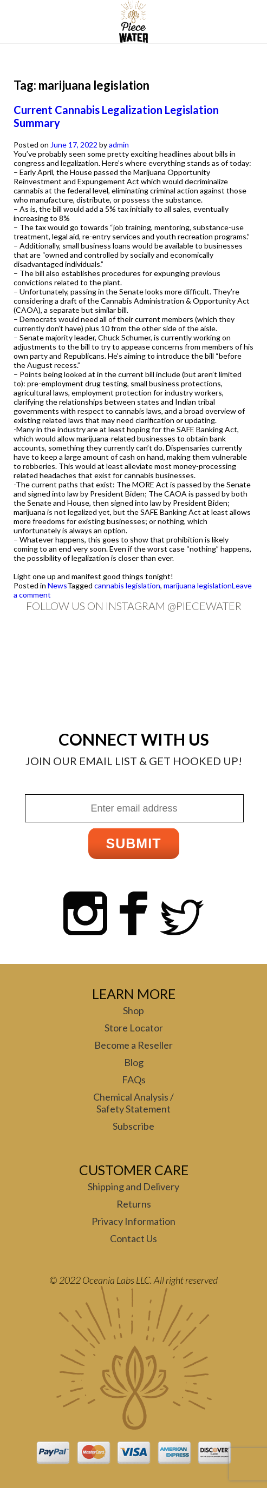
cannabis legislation (127, 585)
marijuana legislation (198, 585)
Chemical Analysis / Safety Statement (133, 1103)
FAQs (134, 1079)
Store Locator (134, 1028)
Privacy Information (133, 1221)
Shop (133, 1010)
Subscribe (133, 1126)
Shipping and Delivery (133, 1186)
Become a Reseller (133, 1045)
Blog (134, 1062)
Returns (133, 1204)
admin (119, 144)
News (57, 585)
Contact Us (133, 1238)
